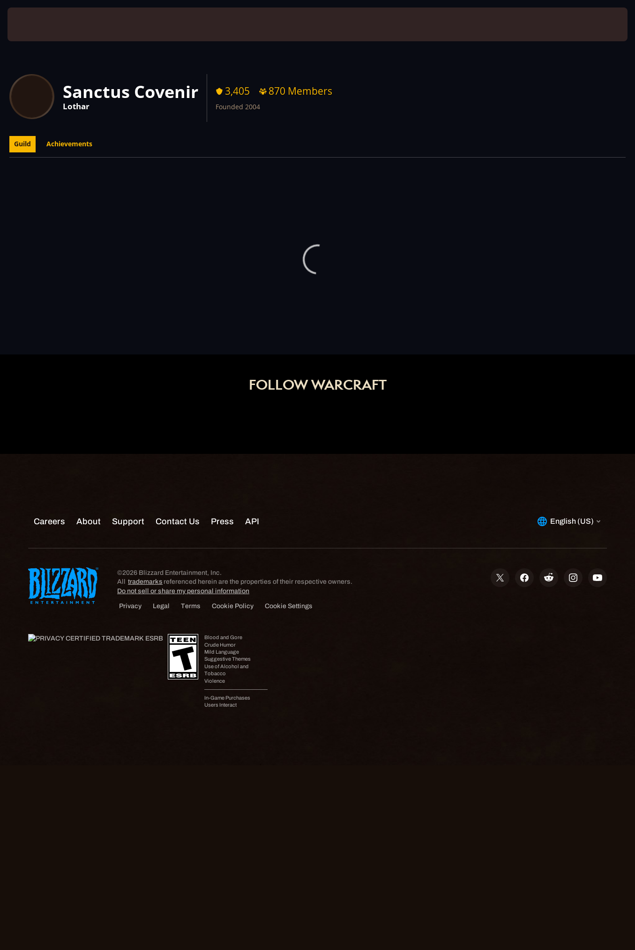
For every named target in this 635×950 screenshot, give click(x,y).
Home (256, 331)
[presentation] (36, 24)
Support (376, 331)
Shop (336, 331)
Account (296, 331)
